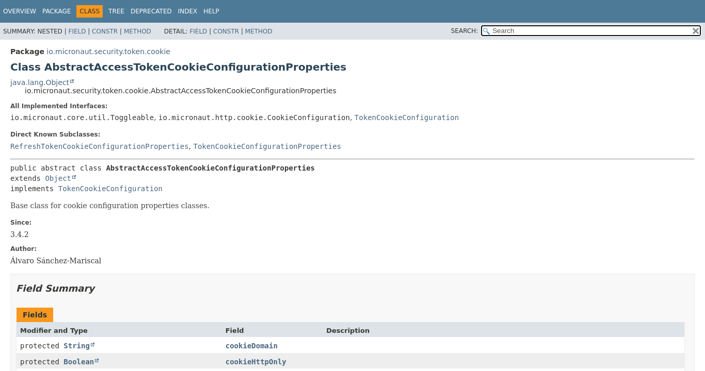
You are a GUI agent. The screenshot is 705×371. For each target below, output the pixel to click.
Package (56, 11)
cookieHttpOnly (256, 362)
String (76, 346)
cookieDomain (252, 346)
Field (77, 31)
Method (137, 31)
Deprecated (151, 11)
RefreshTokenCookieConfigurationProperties (99, 146)
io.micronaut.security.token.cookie (108, 51)
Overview (19, 11)
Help (211, 11)
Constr (105, 31)
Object (58, 178)
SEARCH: (464, 31)
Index (188, 11)
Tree (116, 11)
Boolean (78, 362)
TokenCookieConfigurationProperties (267, 146)
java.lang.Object (39, 82)
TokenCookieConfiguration (407, 117)
